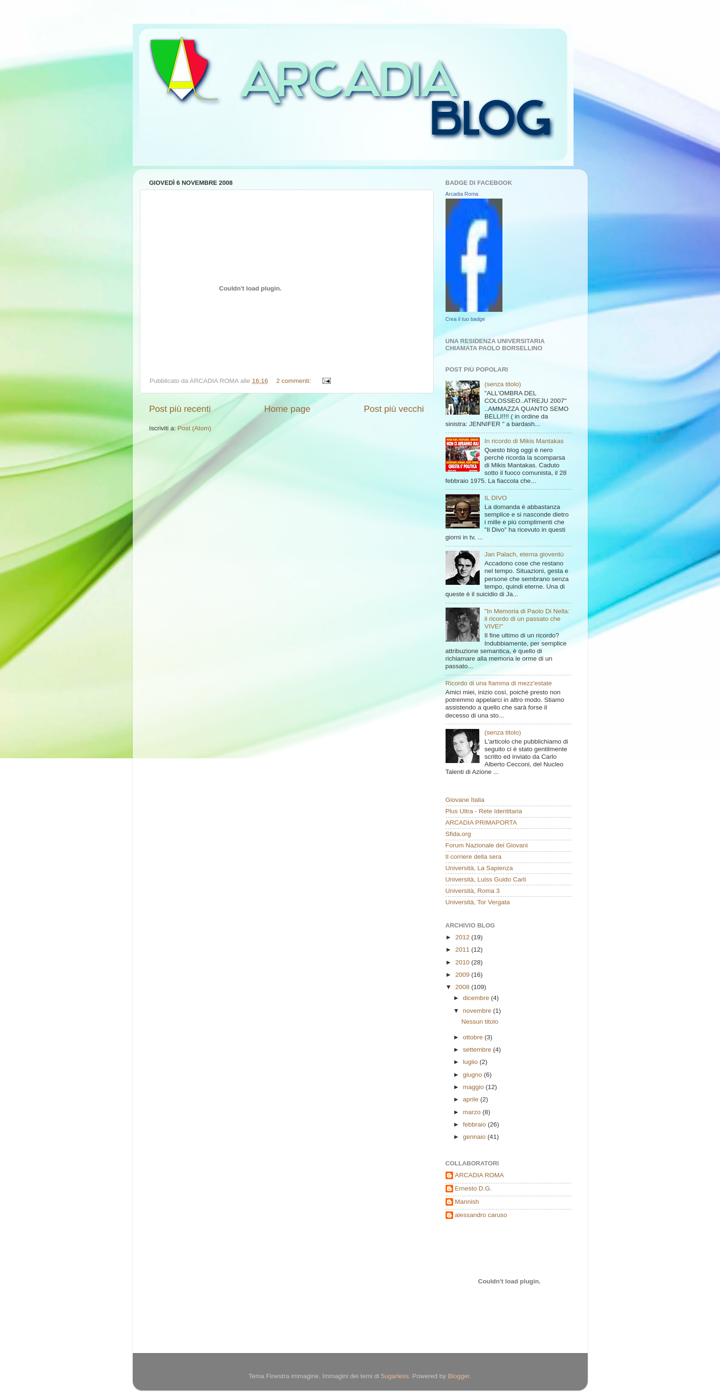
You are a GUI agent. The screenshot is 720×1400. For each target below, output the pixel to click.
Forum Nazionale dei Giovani (487, 845)
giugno (473, 1074)
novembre (478, 1010)
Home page (287, 409)
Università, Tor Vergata (478, 902)
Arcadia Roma (462, 194)
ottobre (474, 1037)
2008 (463, 987)
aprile (472, 1099)
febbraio (475, 1124)
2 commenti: (294, 380)
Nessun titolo (479, 1021)
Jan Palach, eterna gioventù (524, 554)
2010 (463, 962)
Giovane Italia (465, 799)
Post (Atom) (194, 428)
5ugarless (395, 1376)
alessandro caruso (481, 1214)
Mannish (467, 1201)
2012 (463, 937)
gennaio (475, 1136)
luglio (471, 1061)
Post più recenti (180, 409)
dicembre (477, 997)
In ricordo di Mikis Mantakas (524, 441)
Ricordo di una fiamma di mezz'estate (499, 683)
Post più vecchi (394, 409)
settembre (478, 1049)
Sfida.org (458, 833)
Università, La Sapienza (479, 868)
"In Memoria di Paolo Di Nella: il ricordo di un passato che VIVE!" (527, 619)
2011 (463, 949)
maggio (474, 1087)
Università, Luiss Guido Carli (486, 879)
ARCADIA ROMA (479, 1175)
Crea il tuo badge (465, 319)
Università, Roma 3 (473, 890)
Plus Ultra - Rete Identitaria (484, 811)
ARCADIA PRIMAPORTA (481, 822)
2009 (463, 974)
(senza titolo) (502, 384)
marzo (473, 1112)
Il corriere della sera (474, 856)
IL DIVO (495, 497)
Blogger (459, 1376)
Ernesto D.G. (473, 1188)
